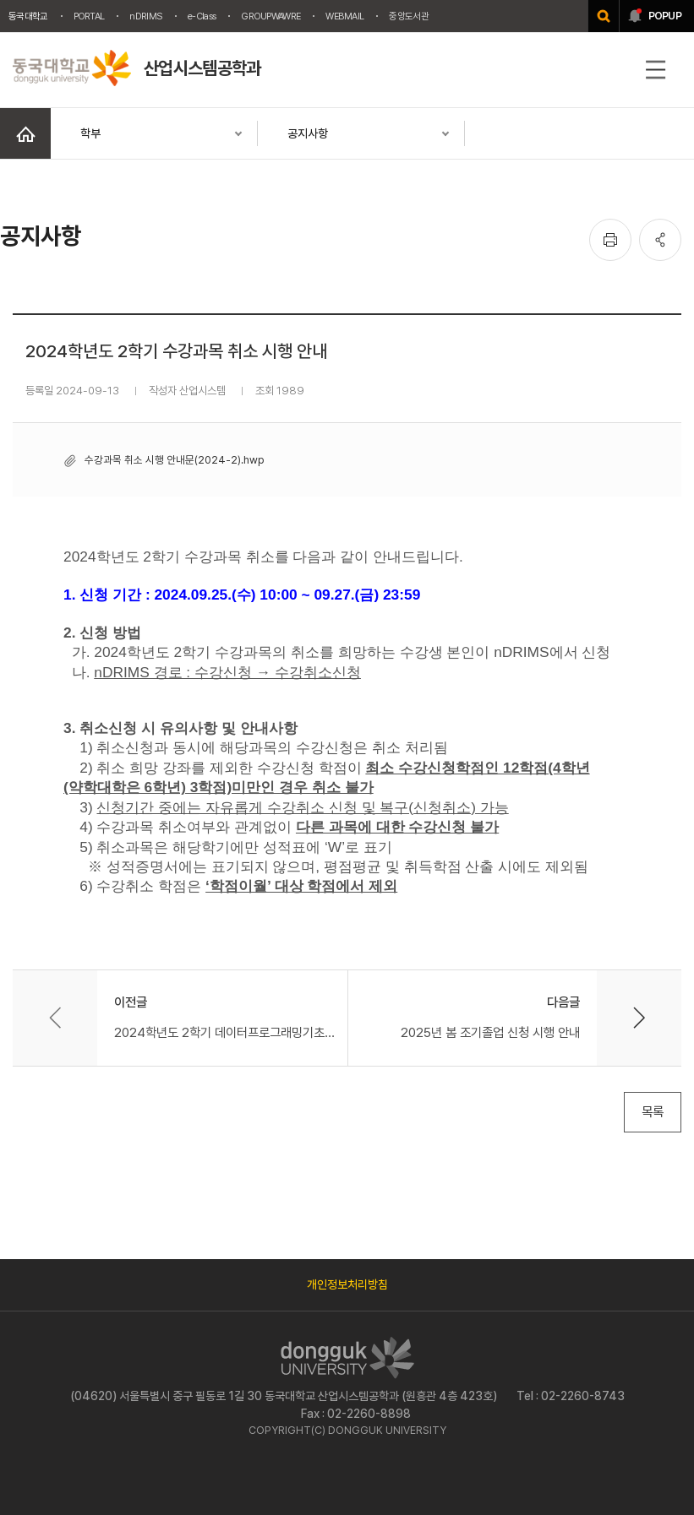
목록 (653, 1112)
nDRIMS (145, 16)
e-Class (202, 16)
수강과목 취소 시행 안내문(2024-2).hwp (174, 459)
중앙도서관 (409, 16)
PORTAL (89, 16)
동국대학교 (28, 16)
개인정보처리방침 (347, 1284)
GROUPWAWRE (270, 16)
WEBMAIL (344, 16)
